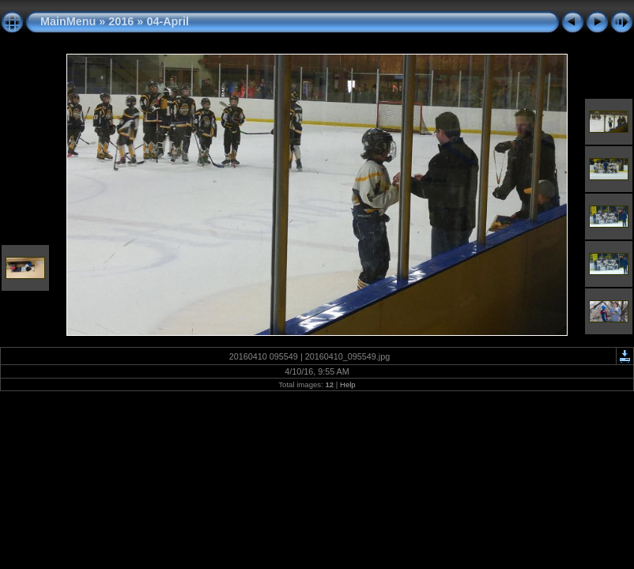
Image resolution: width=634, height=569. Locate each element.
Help (348, 384)
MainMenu (68, 21)
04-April (167, 21)
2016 (121, 21)
